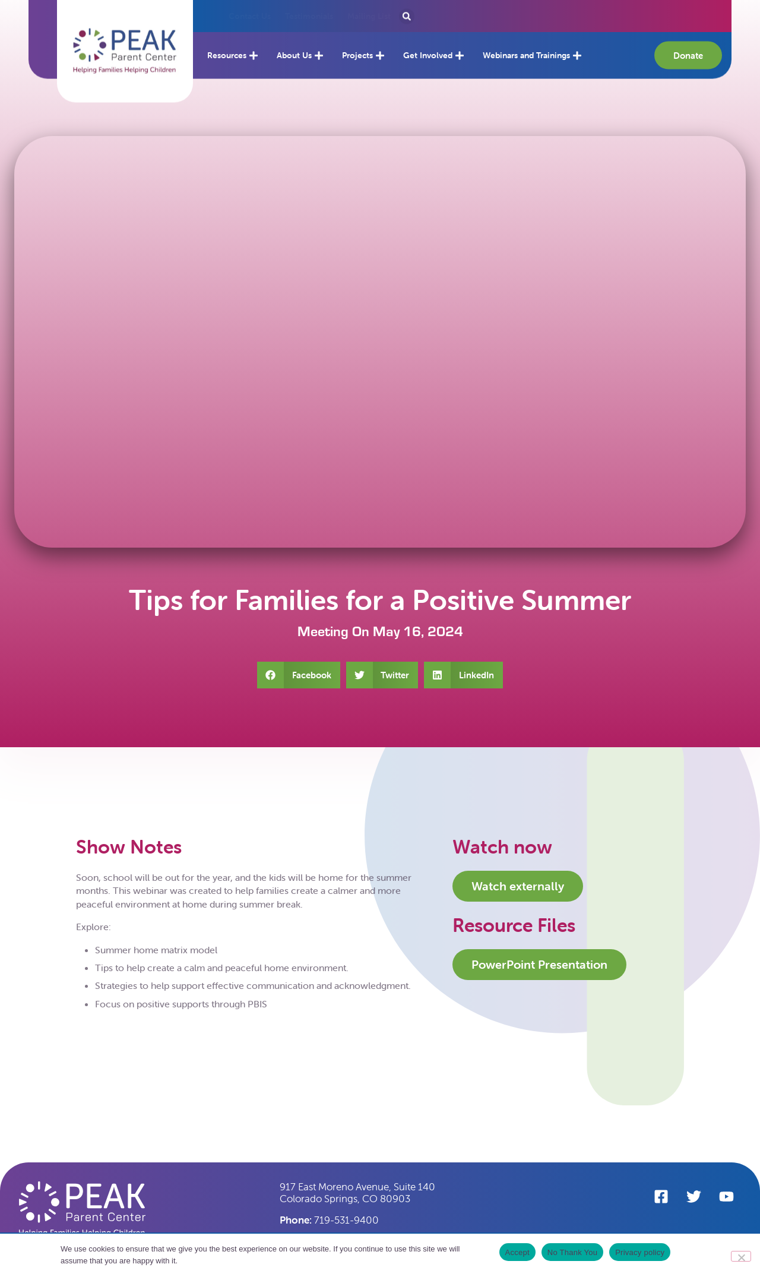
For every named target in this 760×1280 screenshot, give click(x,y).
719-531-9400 (329, 1220)
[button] (125, 42)
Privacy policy (639, 1252)
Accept (517, 1252)
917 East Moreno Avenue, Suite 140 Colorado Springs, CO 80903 (357, 1192)
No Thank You (572, 1252)
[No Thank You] (741, 1256)
